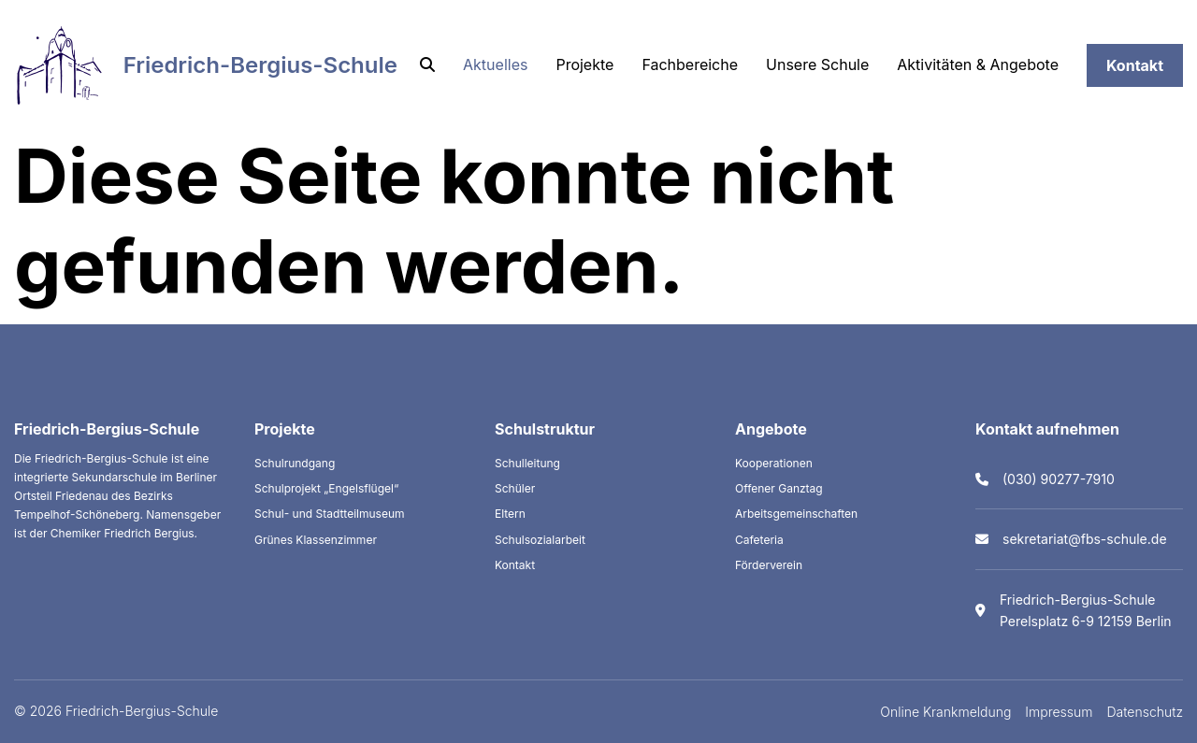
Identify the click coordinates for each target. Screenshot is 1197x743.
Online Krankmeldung (945, 712)
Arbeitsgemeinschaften (796, 514)
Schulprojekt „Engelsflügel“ (326, 488)
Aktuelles (495, 64)
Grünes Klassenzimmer (315, 540)
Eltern (510, 514)
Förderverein (768, 565)
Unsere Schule (817, 64)
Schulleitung (527, 463)
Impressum (1058, 712)
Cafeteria (759, 540)
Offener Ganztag (779, 488)
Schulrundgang (294, 463)
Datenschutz (1145, 712)
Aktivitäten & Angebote (978, 64)
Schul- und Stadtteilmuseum (329, 514)
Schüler (515, 488)
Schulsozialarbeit (540, 540)
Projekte (584, 64)
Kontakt (1134, 65)
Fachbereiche (690, 64)
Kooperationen (774, 463)
